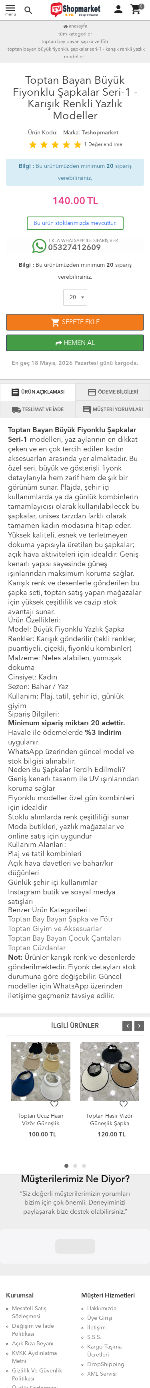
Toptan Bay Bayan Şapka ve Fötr (60, 919)
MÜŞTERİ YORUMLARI (112, 410)
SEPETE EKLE (75, 323)
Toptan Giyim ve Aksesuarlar (55, 929)
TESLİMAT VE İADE (38, 410)
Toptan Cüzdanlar (37, 948)
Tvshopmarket (100, 133)
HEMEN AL (75, 343)
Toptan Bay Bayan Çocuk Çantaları (64, 938)
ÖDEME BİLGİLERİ (112, 392)
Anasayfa (75, 26)
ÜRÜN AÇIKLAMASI (37, 392)
